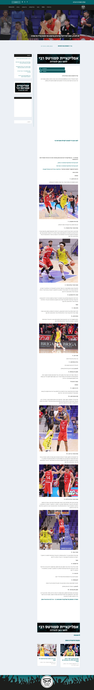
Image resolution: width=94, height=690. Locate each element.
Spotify (58, 166)
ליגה (42, 46)
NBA (43, 7)
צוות (18, 7)
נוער (38, 7)
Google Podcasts (47, 166)
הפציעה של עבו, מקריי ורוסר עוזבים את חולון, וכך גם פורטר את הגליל (23, 62)
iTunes (54, 166)
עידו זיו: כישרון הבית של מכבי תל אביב (23, 58)
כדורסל (49, 7)
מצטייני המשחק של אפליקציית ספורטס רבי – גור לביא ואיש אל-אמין (59, 597)
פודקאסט (31, 7)
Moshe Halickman (63, 46)
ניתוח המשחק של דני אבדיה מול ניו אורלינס (24, 71)
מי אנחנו (24, 7)
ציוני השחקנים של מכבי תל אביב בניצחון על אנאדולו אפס (24, 76)
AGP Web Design (39, 687)
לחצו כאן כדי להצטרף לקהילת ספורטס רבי (66, 138)
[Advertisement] (23, 107)
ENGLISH (11, 7)
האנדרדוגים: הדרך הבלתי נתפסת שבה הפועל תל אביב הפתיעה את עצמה (23, 67)
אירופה (77, 662)
